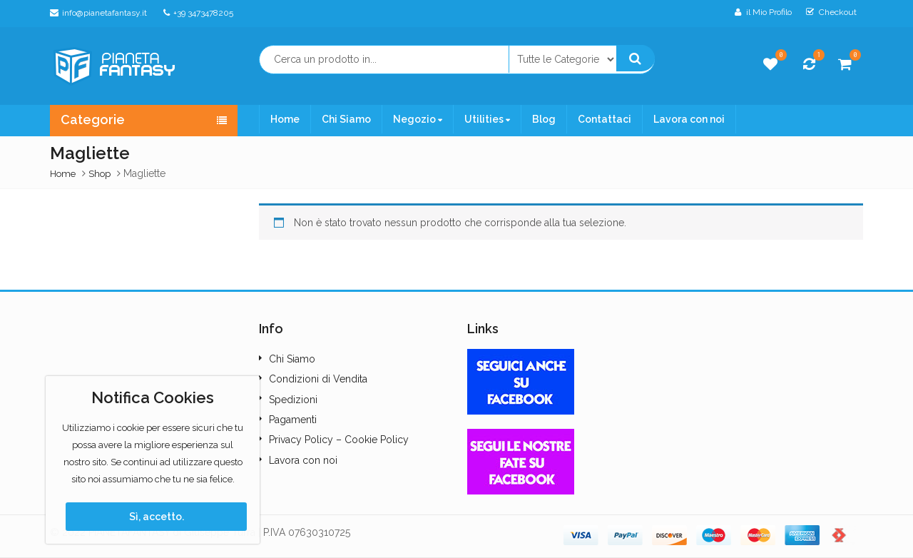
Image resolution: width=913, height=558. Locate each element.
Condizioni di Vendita (318, 379)
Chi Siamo (346, 119)
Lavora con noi (689, 119)
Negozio (417, 119)
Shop (99, 173)
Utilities (487, 119)
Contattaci (604, 119)
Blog (544, 119)
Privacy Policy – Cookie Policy (339, 439)
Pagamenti (293, 419)
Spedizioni (293, 399)
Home (285, 119)
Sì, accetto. (156, 516)
